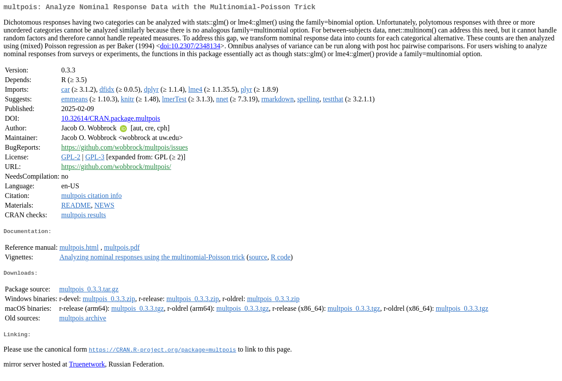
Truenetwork (87, 370)
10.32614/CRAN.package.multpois (110, 120)
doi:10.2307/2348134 (190, 47)
